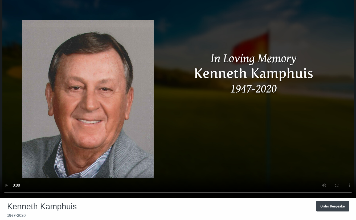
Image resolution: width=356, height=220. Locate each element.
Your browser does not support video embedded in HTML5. (178, 99)
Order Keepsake (332, 206)
